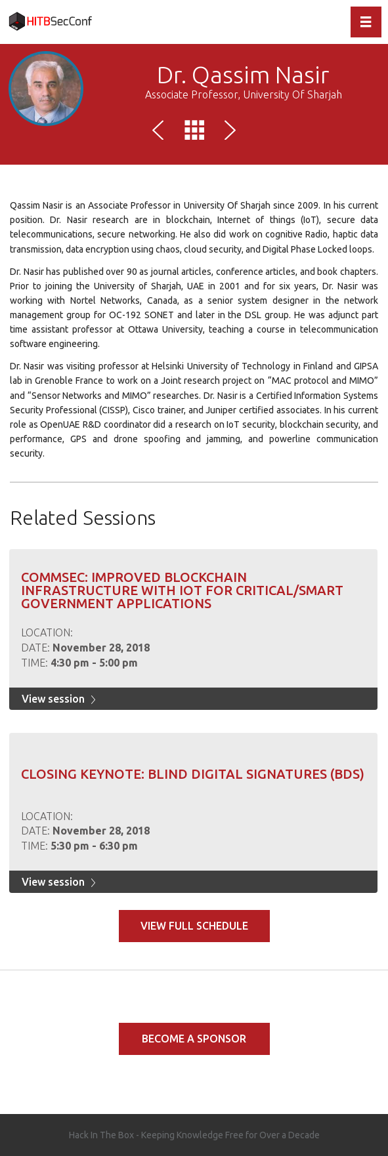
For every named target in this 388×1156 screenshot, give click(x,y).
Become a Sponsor (194, 1038)
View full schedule (194, 926)
